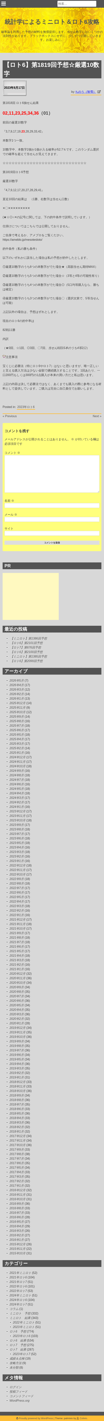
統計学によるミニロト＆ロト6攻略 (52, 21)
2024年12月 (17, 757)
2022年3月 (17, 906)
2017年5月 (17, 1167)
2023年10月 (17, 820)
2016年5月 (17, 1221)
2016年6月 (17, 1217)
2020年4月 (17, 1009)
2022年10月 (17, 874)
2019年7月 (17, 1050)
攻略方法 (16, 1363)
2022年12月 (17, 865)
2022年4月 (17, 901)
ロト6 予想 (18, 1331)
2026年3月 (17, 689)
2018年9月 (17, 1095)
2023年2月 (17, 856)
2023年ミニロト (24, 1327)
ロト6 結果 (18, 1340)
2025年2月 (17, 748)
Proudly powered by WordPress (35, 1418)
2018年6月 (17, 1109)
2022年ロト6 (18, 1286)
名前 (9, 500)
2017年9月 (17, 1149)
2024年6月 (17, 784)
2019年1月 (17, 1077)
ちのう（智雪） (85, 91)
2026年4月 (17, 685)
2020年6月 (17, 1000)
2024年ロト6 (18, 1299)
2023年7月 (17, 833)
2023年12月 (17, 811)
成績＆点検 (17, 1358)
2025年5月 (17, 734)
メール (10, 514)
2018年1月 (17, 1131)
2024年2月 (17, 802)
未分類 (14, 1367)
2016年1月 (17, 1239)
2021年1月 (17, 969)
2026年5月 (17, 680)
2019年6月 (17, 1054)
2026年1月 (17, 698)
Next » (97, 416)
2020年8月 (17, 991)
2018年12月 (17, 1082)
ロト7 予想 (18, 1345)
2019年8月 (17, 1045)
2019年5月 (17, 1059)
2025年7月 (17, 725)
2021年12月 (17, 919)
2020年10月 (17, 982)
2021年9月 (17, 933)
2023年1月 (17, 861)
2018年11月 (17, 1086)
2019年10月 (17, 1036)
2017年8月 (17, 1154)
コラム (14, 1309)
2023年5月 (17, 842)
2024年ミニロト (20, 1295)
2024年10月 (17, 766)
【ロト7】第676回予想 (25, 647)
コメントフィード (21, 1396)
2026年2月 (17, 694)
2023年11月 (17, 815)
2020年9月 (17, 987)
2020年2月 (17, 1018)
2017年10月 (17, 1145)
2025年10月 (17, 712)
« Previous (10, 416)
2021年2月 (17, 964)
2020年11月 (17, 978)
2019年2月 (17, 1072)
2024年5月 (17, 788)
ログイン (16, 1387)
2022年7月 (17, 888)
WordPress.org (20, 1400)
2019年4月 (17, 1063)
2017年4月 (17, 1172)
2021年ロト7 (18, 1281)
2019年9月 (17, 1041)
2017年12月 (17, 1136)
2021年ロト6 (18, 1277)
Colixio (83, 1418)
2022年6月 (17, 892)
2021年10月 (17, 928)
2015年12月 (17, 1244)
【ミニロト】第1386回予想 (28, 638)
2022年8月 (17, 883)
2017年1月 (17, 1185)
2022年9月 (17, 879)
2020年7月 (17, 996)
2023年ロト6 (26, 407)
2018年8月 (17, 1100)
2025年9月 (17, 716)
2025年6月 (17, 730)
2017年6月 (17, 1163)
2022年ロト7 (18, 1290)
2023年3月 (17, 852)
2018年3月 (17, 1122)
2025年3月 (17, 743)
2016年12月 (17, 1190)
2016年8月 (17, 1208)
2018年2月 (17, 1127)
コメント (12, 452)
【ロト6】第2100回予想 (26, 652)
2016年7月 (17, 1212)
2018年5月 (17, 1113)
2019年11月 (17, 1032)
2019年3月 (17, 1068)
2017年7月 (17, 1158)
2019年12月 (17, 1027)
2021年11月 (17, 924)
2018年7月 (17, 1104)
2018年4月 (17, 1118)
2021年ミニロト (20, 1272)
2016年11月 (17, 1194)
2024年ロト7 (18, 1304)
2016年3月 (17, 1230)
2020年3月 (17, 1014)
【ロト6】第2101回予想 (26, 643)
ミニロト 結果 (20, 1318)
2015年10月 (17, 1253)
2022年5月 (17, 897)
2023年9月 (17, 824)
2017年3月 (17, 1176)
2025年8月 (17, 721)
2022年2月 (17, 910)
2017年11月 (17, 1140)
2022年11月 (17, 870)
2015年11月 (17, 1248)
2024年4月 (17, 793)
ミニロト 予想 (20, 1313)
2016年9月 (17, 1203)
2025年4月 (17, 739)
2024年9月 (17, 770)
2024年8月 (17, 775)
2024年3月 (17, 797)
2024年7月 (17, 779)
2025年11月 (17, 707)
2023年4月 (17, 847)
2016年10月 (17, 1199)
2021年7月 (17, 942)
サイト (8, 528)
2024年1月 (17, 806)
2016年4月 (17, 1226)
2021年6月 (17, 946)
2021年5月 (17, 951)
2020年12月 (17, 973)
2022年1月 (17, 915)
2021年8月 (17, 937)
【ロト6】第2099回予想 (26, 661)
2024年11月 (17, 761)
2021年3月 (17, 960)
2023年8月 (17, 829)
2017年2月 (17, 1181)
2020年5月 (17, 1005)
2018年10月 (17, 1091)
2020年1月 (17, 1023)
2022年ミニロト (24, 1322)
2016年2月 (17, 1235)
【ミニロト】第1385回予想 (28, 656)
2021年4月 (17, 955)
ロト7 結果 (18, 1349)
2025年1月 (17, 752)
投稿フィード (18, 1391)
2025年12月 (17, 703)
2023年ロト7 (21, 1354)
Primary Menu (3, 3)
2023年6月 (17, 838)
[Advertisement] (31, 596)
